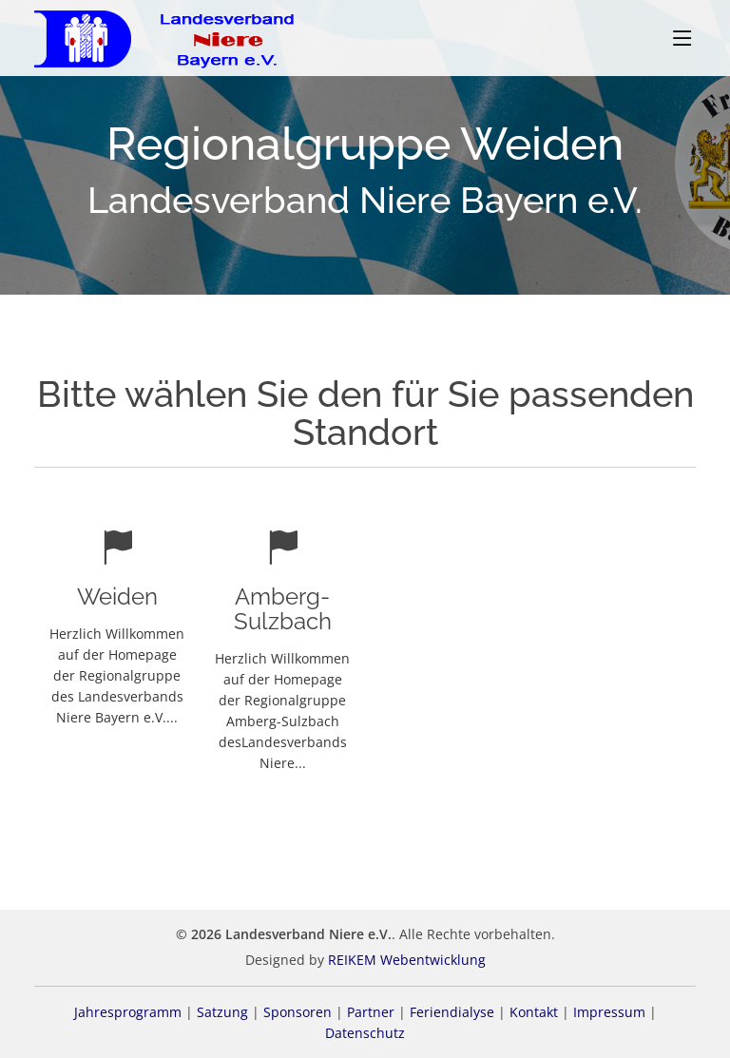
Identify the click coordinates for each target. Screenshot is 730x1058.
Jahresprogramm (128, 1012)
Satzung (222, 1012)
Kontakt (533, 1012)
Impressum (609, 1012)
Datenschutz (365, 1033)
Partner (370, 1012)
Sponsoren (297, 1012)
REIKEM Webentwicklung (407, 960)
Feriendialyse (452, 1012)
